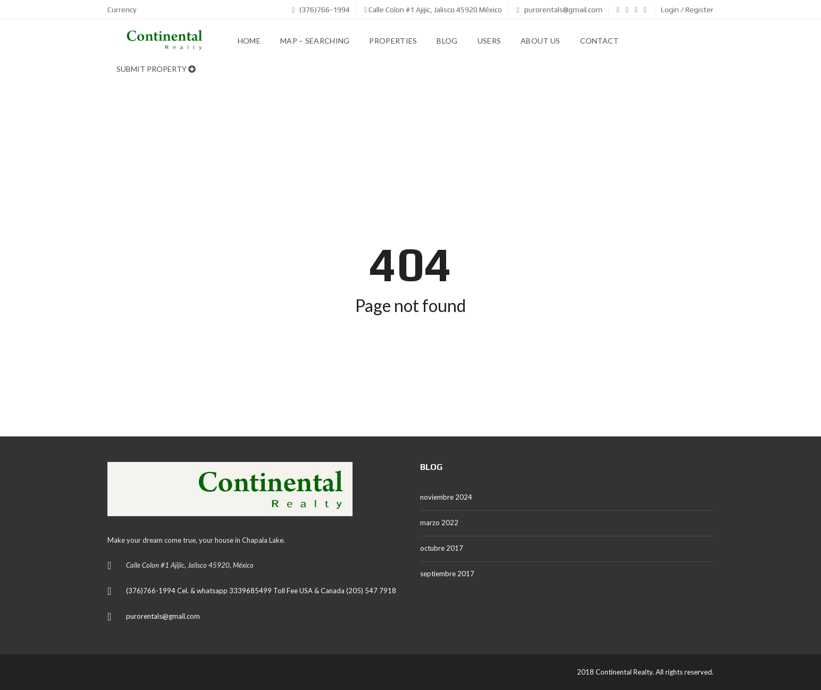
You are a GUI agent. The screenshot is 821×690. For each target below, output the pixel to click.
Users (489, 40)
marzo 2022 (439, 522)
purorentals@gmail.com (559, 9)
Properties (393, 40)
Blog (447, 40)
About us (540, 40)
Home (249, 40)
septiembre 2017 (447, 573)
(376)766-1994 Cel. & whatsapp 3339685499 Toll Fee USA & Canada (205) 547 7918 (261, 590)
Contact (599, 40)
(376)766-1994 (321, 9)
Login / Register (687, 9)
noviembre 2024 (446, 497)
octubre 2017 (441, 548)
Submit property (156, 68)
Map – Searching (315, 40)
